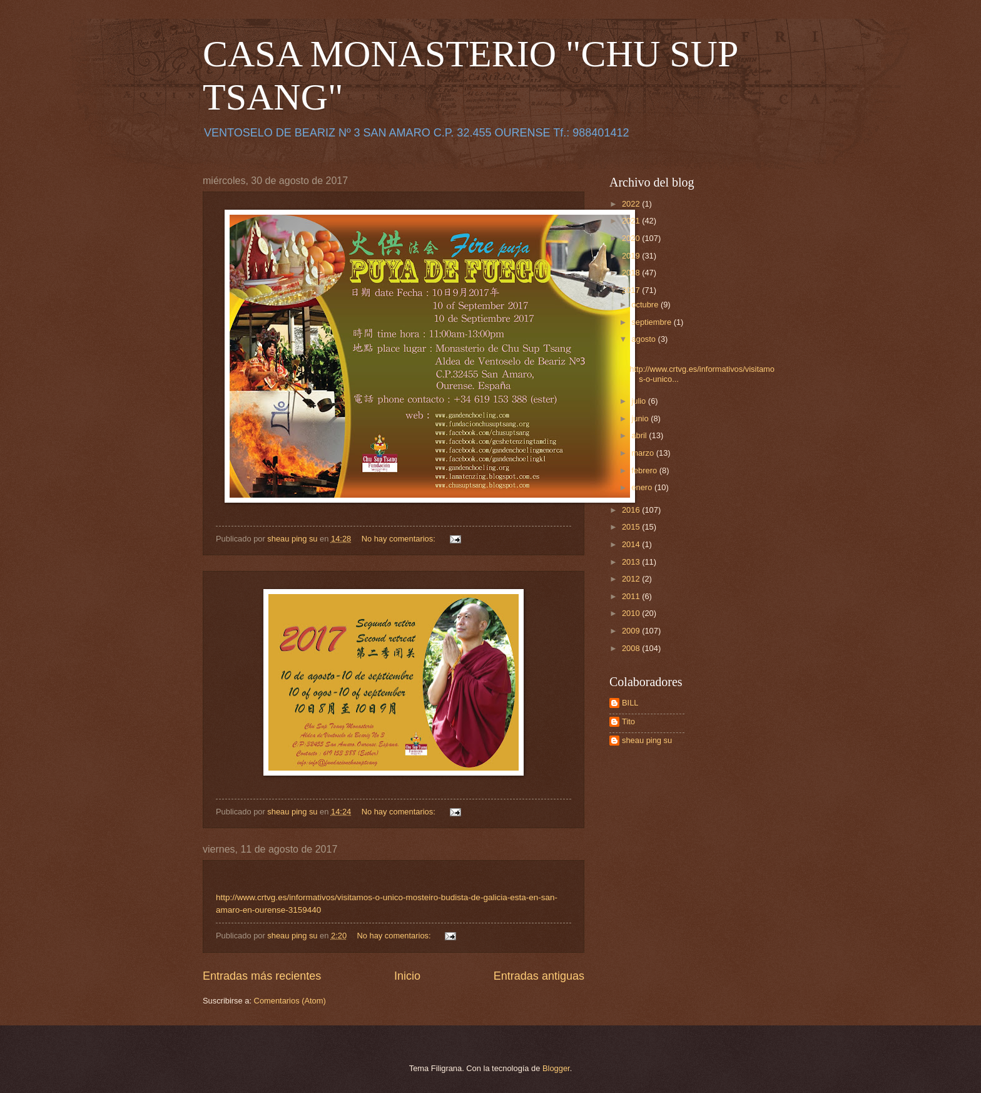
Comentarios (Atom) (290, 1000)
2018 (632, 272)
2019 (632, 255)
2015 (632, 526)
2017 (632, 290)
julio (639, 401)
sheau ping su (647, 740)
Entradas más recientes (262, 976)
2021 (632, 220)
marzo (643, 453)
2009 (632, 630)
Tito (628, 721)
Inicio (407, 976)
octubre (646, 304)
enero (642, 487)
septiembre (652, 322)
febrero (645, 470)
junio (641, 418)
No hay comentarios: (400, 538)
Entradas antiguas (539, 976)
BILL (630, 702)
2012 (632, 578)
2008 (632, 648)
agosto (644, 339)
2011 (632, 596)
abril (640, 435)
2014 (632, 544)
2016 (632, 510)
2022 (632, 203)
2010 (632, 613)
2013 (632, 562)
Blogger (556, 1068)
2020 (632, 238)
